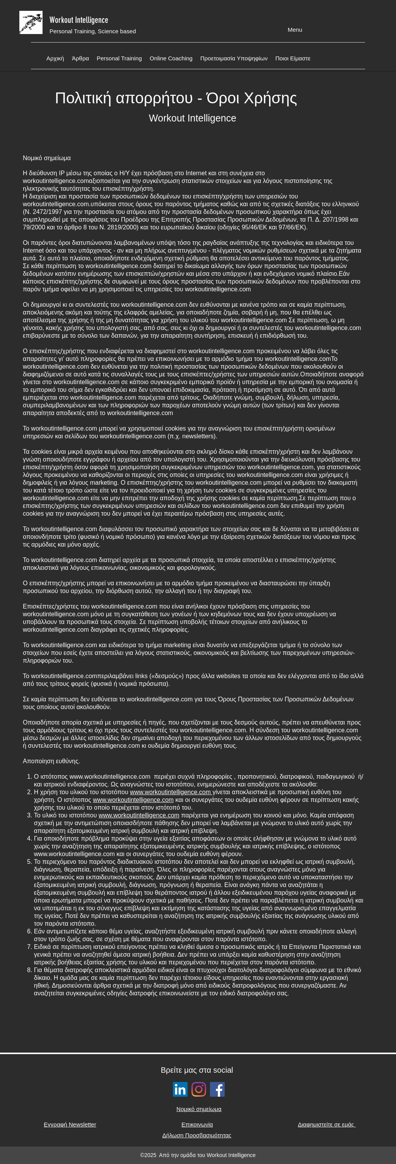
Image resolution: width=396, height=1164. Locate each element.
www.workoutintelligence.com (110, 776)
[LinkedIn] (180, 1089)
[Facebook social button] (217, 1089)
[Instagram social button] (198, 1089)
